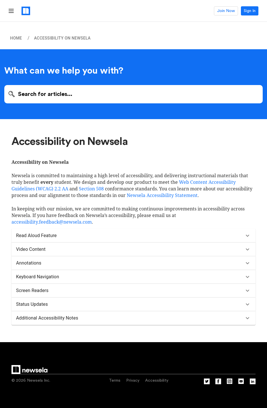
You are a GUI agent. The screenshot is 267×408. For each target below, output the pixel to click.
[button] (133, 236)
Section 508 (91, 189)
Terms (114, 381)
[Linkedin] (253, 383)
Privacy (132, 381)
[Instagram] (230, 383)
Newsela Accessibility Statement (162, 195)
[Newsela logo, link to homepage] (26, 11)
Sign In (250, 11)
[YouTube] (241, 383)
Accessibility (156, 381)
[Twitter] (207, 383)
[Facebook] (218, 383)
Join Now (226, 11)
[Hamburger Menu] (11, 10)
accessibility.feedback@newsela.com (51, 222)
